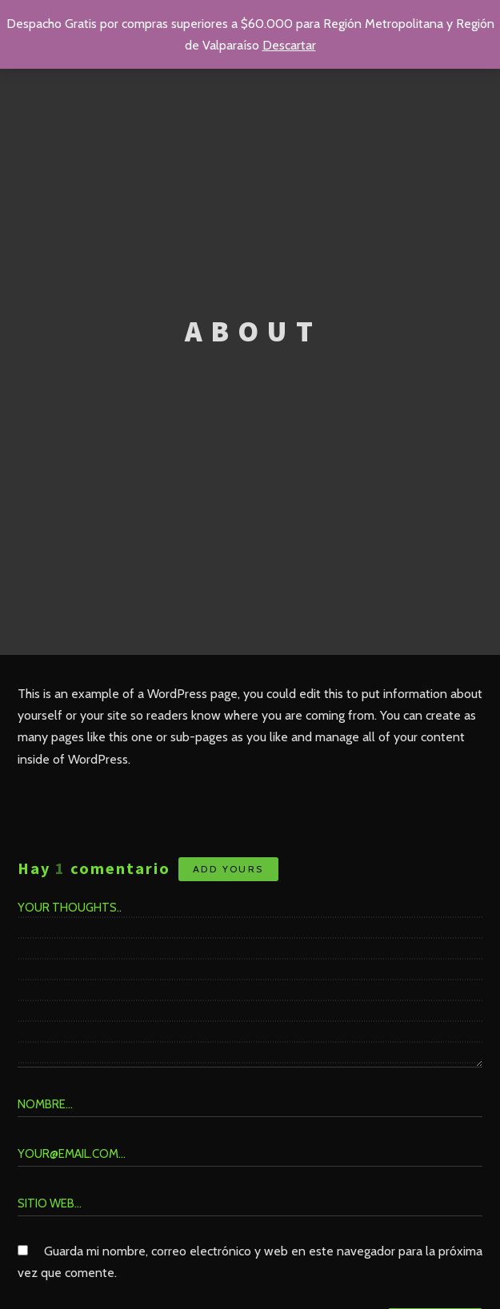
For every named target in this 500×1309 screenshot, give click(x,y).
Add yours (228, 869)
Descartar (289, 45)
